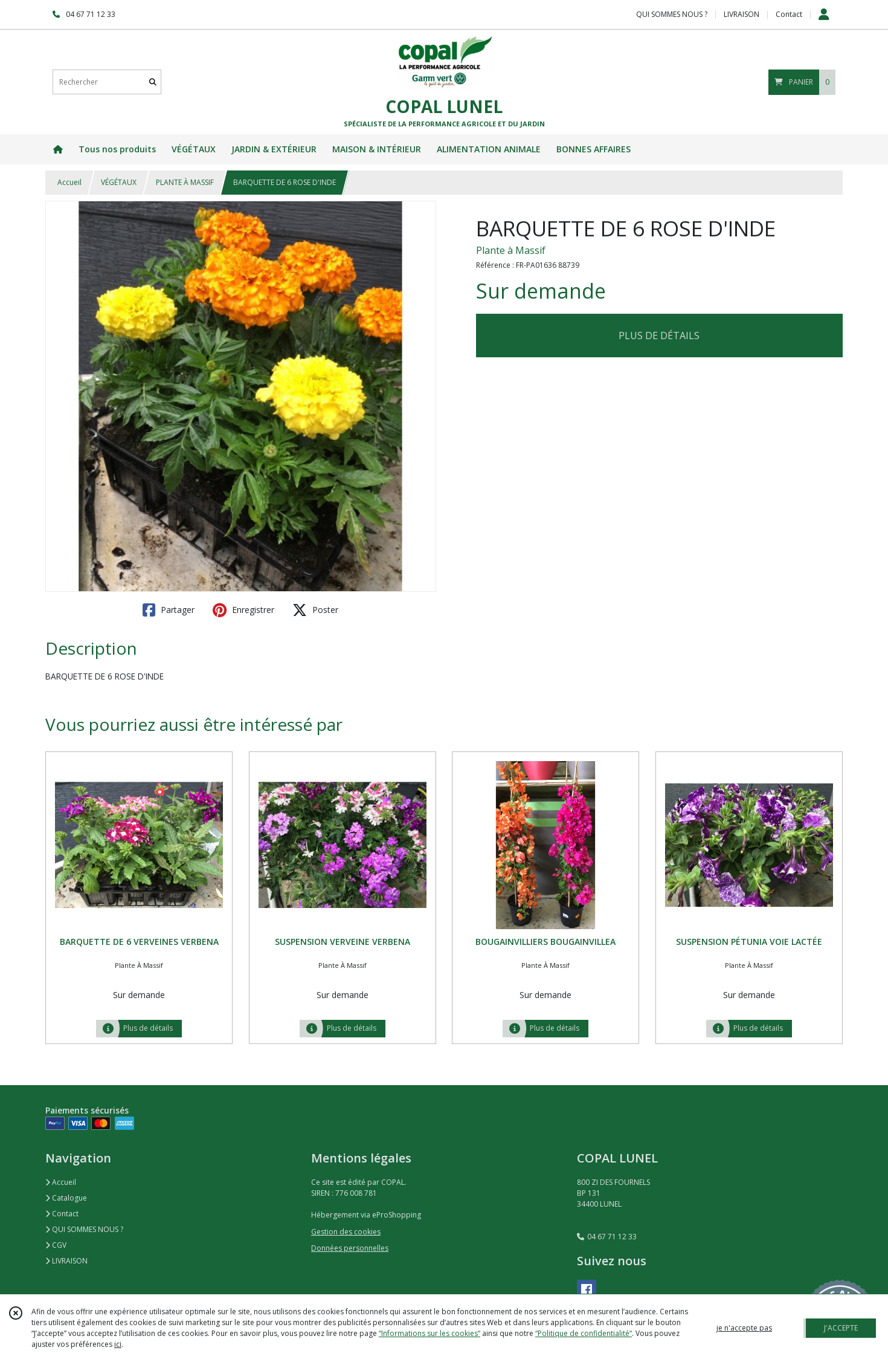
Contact (789, 14)
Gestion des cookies (346, 1232)
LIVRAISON (66, 1261)
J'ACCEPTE (841, 1328)
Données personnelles (349, 1248)
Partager (169, 610)
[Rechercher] (153, 82)
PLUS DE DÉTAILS (659, 335)
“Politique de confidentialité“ (583, 1333)
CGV (55, 1245)
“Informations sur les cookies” (429, 1333)
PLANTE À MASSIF (185, 182)
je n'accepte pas (744, 1328)
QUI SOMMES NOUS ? (84, 1229)
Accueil (69, 182)
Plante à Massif (510, 250)
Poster (315, 610)
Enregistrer (243, 610)
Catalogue (66, 1198)
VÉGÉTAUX (119, 182)
